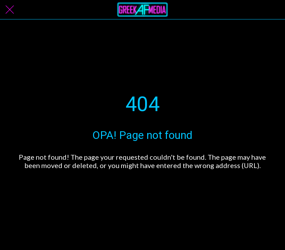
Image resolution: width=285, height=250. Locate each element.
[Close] (10, 10)
